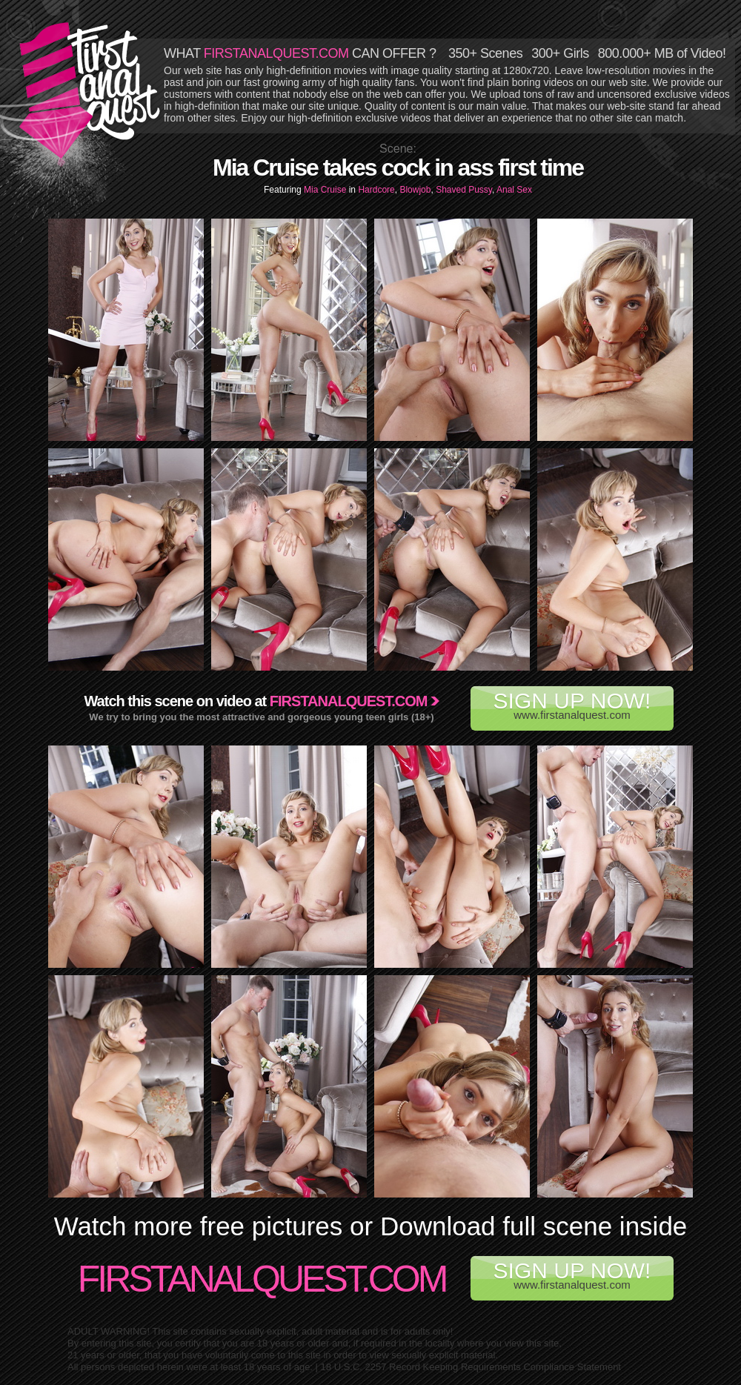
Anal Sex (514, 190)
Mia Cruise (326, 190)
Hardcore (376, 190)
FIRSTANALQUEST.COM (276, 53)
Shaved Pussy (464, 190)
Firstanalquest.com (349, 701)
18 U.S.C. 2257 (354, 1366)
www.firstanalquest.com (572, 704)
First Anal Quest (90, 90)
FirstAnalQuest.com (262, 1279)
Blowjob (415, 190)
